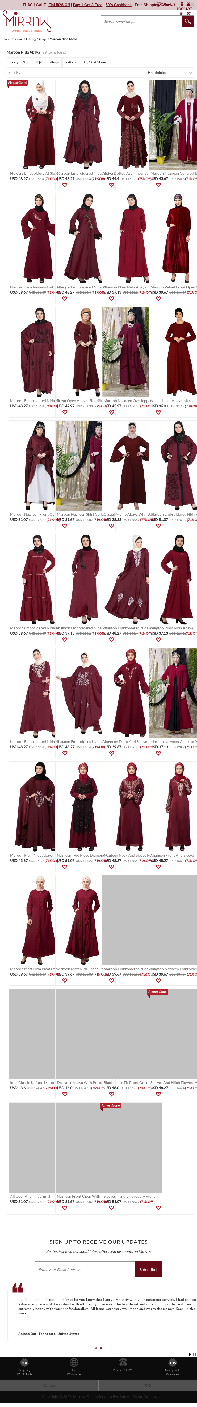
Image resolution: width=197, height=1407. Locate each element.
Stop (194, 1354)
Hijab (39, 62)
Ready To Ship (19, 62)
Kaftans (70, 62)
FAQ (147, 1386)
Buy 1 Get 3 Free (94, 62)
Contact (49, 1386)
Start (190, 1354)
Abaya (54, 62)
